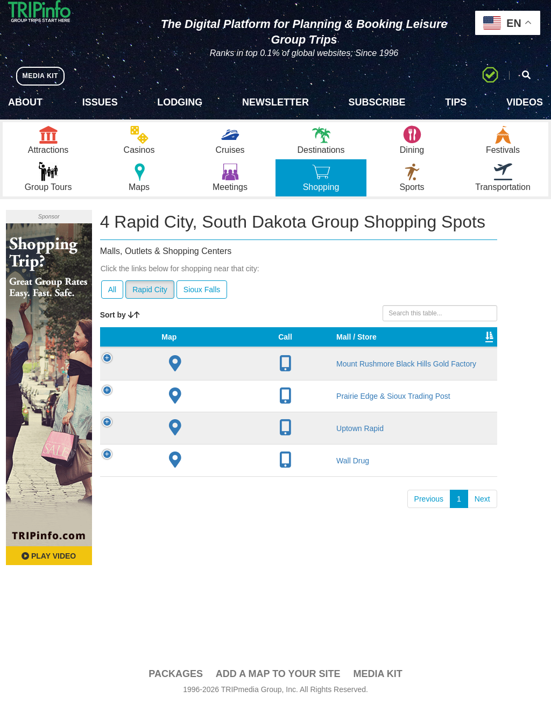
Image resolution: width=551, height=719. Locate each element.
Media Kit (377, 687)
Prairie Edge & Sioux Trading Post (182, 477)
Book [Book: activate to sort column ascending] (471, 372)
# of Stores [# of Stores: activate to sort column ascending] (260, 366)
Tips (456, 102)
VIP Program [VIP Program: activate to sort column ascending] (307, 366)
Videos (524, 102)
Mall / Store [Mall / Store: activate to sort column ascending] (179, 366)
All (112, 303)
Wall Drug (185, 557)
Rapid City (149, 303)
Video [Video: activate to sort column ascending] (431, 372)
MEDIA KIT (44, 76)
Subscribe (377, 102)
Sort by (120, 328)
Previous (428, 595)
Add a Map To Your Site (278, 687)
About (25, 102)
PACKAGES (176, 687)
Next (482, 595)
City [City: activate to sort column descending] (220, 372)
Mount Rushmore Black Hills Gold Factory (186, 414)
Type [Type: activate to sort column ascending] (352, 372)
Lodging (179, 102)
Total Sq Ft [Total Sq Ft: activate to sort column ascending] (391, 361)
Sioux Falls (201, 303)
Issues (100, 102)
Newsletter (275, 102)
